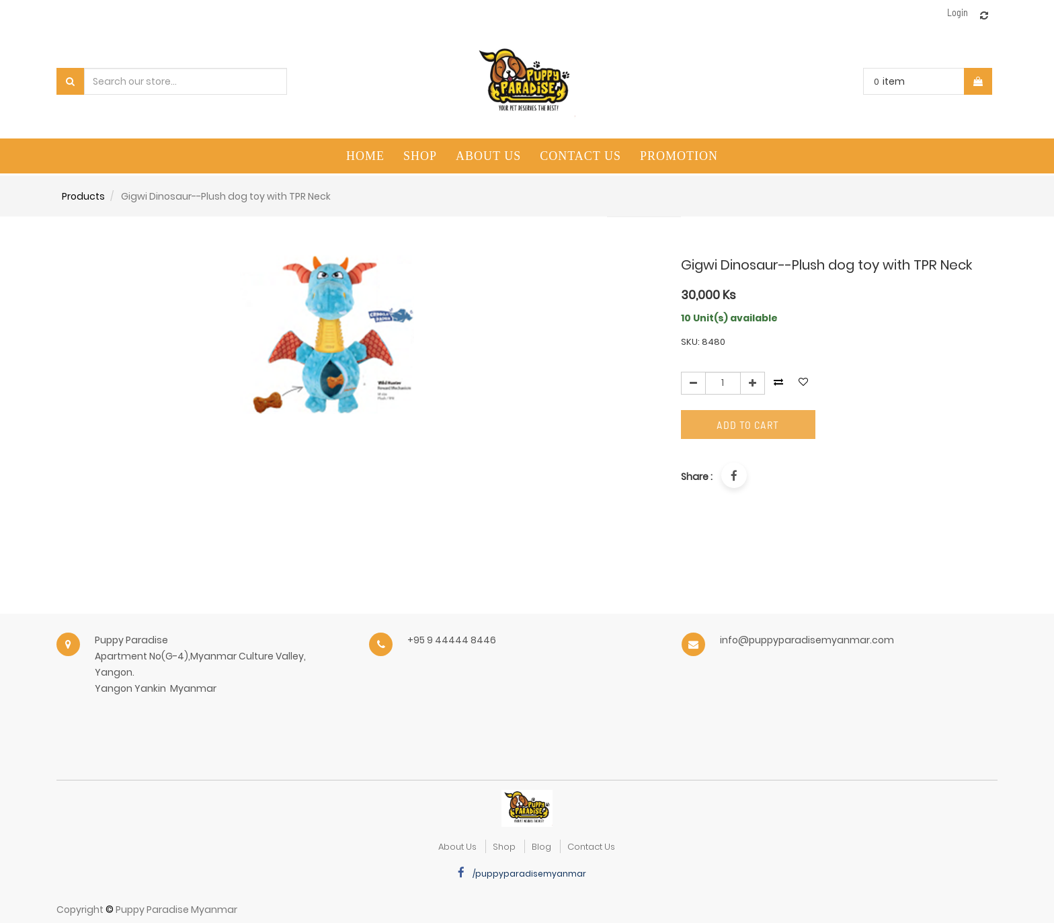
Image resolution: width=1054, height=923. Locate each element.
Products (83, 196)
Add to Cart (748, 424)
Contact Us (591, 846)
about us (457, 846)
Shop (504, 846)
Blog (541, 846)
